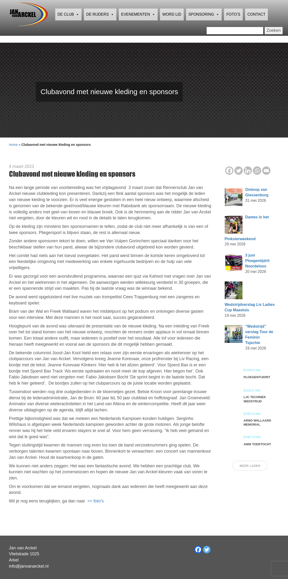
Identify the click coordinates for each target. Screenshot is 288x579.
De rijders (100, 22)
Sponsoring (203, 22)
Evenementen (138, 22)
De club (68, 22)
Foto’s (233, 22)
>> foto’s (95, 501)
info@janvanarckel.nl (29, 566)
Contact (256, 22)
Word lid (171, 22)
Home (13, 145)
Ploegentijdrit (257, 377)
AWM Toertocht (257, 444)
